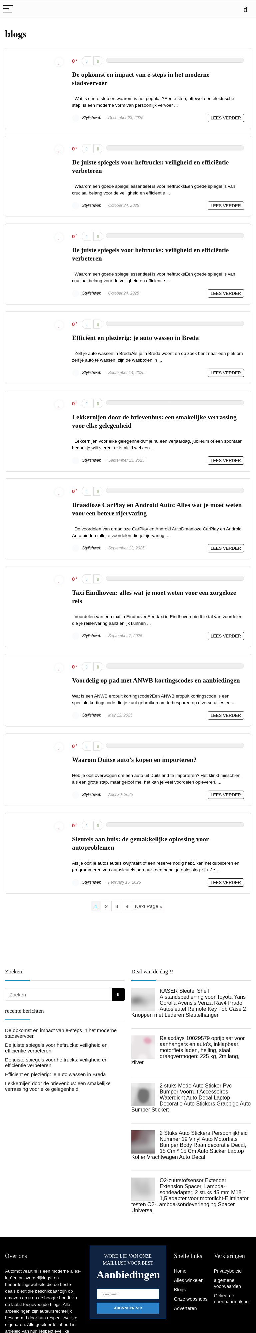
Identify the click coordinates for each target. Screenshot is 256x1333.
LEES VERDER (226, 117)
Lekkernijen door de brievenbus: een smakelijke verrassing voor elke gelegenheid (58, 1086)
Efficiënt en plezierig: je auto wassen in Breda (135, 337)
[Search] (246, 9)
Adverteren (185, 1308)
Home (180, 1271)
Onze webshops (190, 1299)
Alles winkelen (189, 1280)
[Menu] (8, 9)
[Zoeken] (118, 994)
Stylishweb (86, 117)
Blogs (180, 1289)
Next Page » (149, 906)
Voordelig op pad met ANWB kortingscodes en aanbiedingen (156, 680)
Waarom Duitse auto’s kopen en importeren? (134, 759)
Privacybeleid (228, 1271)
